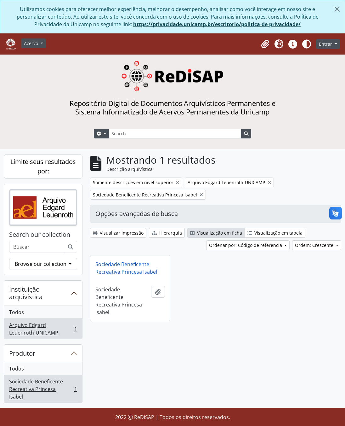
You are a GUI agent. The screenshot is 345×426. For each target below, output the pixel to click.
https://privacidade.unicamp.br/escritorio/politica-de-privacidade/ (217, 24)
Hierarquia (167, 233)
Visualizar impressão (118, 233)
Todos (16, 312)
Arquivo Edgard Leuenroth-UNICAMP (43, 329)
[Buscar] (70, 247)
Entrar (326, 44)
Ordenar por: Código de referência (246, 245)
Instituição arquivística (25, 293)
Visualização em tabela (275, 233)
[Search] (175, 133)
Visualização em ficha (216, 233)
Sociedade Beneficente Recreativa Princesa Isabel (43, 389)
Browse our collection (41, 263)
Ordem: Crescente (315, 245)
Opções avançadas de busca (136, 213)
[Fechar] (337, 9)
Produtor (22, 353)
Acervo (31, 43)
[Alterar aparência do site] (307, 44)
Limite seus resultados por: (43, 166)
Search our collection (39, 234)
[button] (265, 44)
